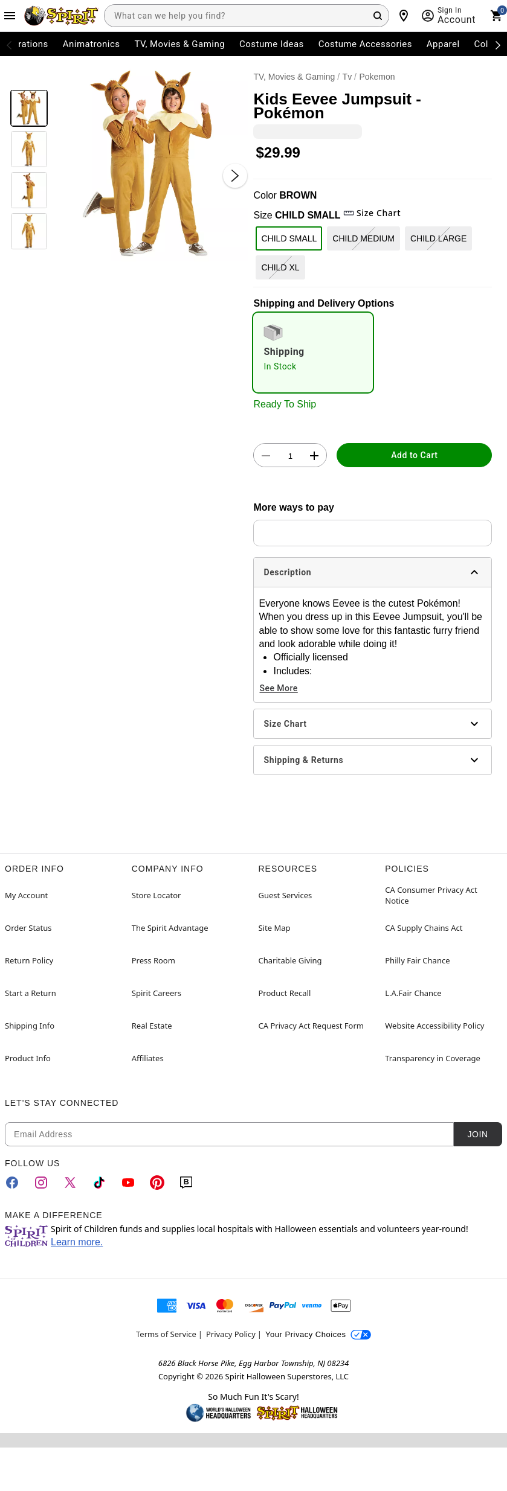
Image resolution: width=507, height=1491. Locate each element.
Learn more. (77, 1242)
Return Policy (29, 960)
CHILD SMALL (289, 238)
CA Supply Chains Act (423, 927)
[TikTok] (99, 1182)
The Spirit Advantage (170, 927)
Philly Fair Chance (417, 960)
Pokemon (377, 76)
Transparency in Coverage (432, 1058)
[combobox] (247, 16)
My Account (26, 895)
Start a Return (30, 993)
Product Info (28, 1058)
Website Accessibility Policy (434, 1025)
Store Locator (156, 895)
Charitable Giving (290, 960)
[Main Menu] (9, 16)
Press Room (153, 960)
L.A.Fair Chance (413, 993)
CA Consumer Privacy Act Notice (431, 895)
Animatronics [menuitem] (91, 44)
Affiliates (148, 1058)
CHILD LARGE (438, 238)
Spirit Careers (156, 993)
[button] (151, 164)
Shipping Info (29, 1025)
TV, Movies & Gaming (294, 76)
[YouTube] (128, 1182)
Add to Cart (414, 455)
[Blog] (186, 1182)
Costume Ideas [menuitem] (271, 44)
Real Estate (152, 1025)
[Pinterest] (157, 1182)
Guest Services (285, 895)
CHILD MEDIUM (363, 238)
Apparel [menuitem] (443, 44)
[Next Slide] (235, 176)
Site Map (275, 927)
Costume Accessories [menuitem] (365, 44)
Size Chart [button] (372, 213)
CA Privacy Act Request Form (311, 1025)
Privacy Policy (231, 1334)
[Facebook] (12, 1182)
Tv (347, 76)
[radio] (312, 352)
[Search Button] (378, 16)
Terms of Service (166, 1334)
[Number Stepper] (290, 456)
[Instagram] (41, 1182)
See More (278, 688)
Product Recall (285, 993)
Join (477, 1134)
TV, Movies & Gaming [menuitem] (179, 44)
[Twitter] (70, 1182)
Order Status (28, 927)
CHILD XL (280, 267)
